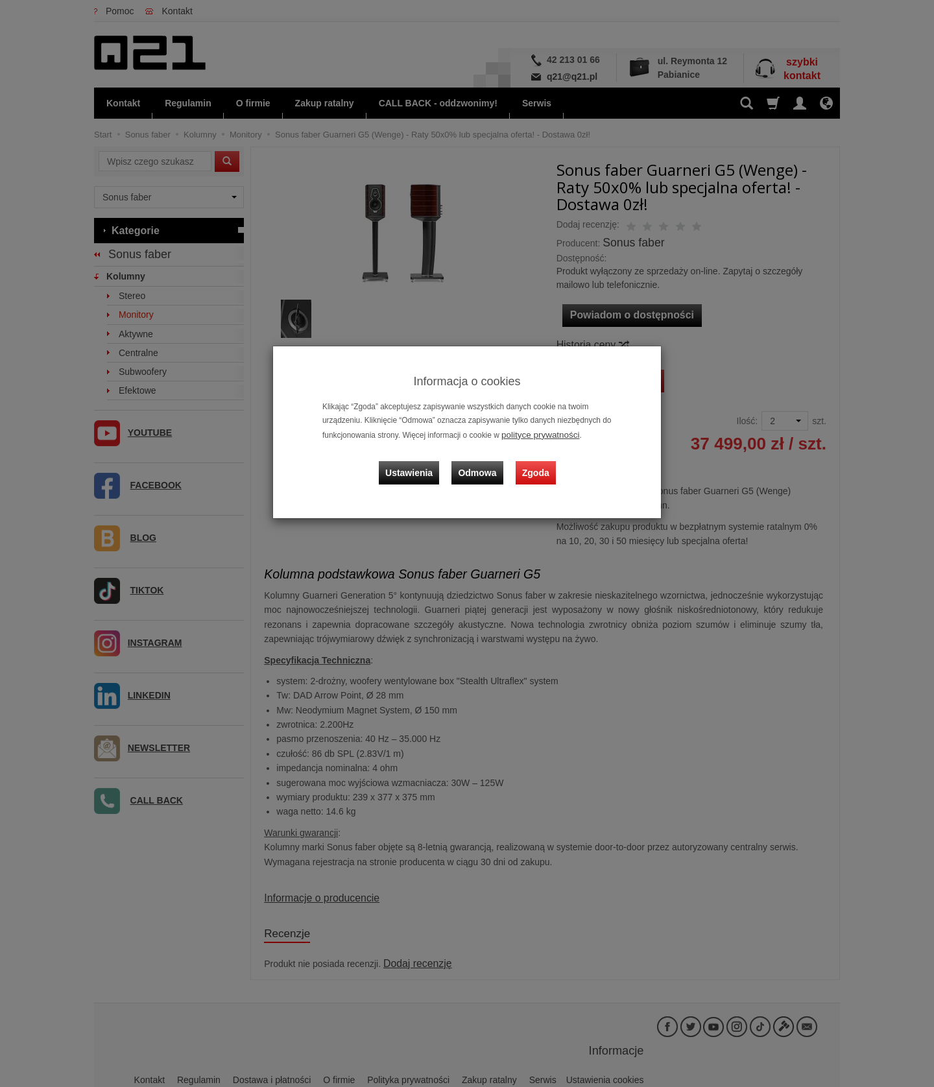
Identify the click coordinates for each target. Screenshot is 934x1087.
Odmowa (480, 462)
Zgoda (532, 462)
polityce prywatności (535, 433)
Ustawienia (418, 462)
